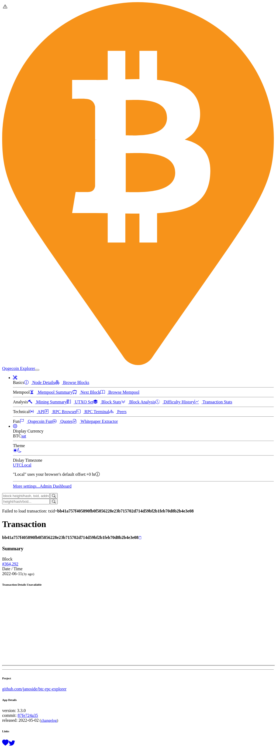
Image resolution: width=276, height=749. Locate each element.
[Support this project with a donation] (5, 743)
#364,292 (10, 564)
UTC (17, 465)
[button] (15, 377)
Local (26, 465)
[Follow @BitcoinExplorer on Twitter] (12, 743)
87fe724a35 (28, 715)
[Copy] (140, 537)
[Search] (54, 496)
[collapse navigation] (37, 370)
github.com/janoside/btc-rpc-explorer (34, 689)
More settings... (26, 486)
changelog (49, 720)
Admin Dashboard (56, 486)
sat (23, 436)
